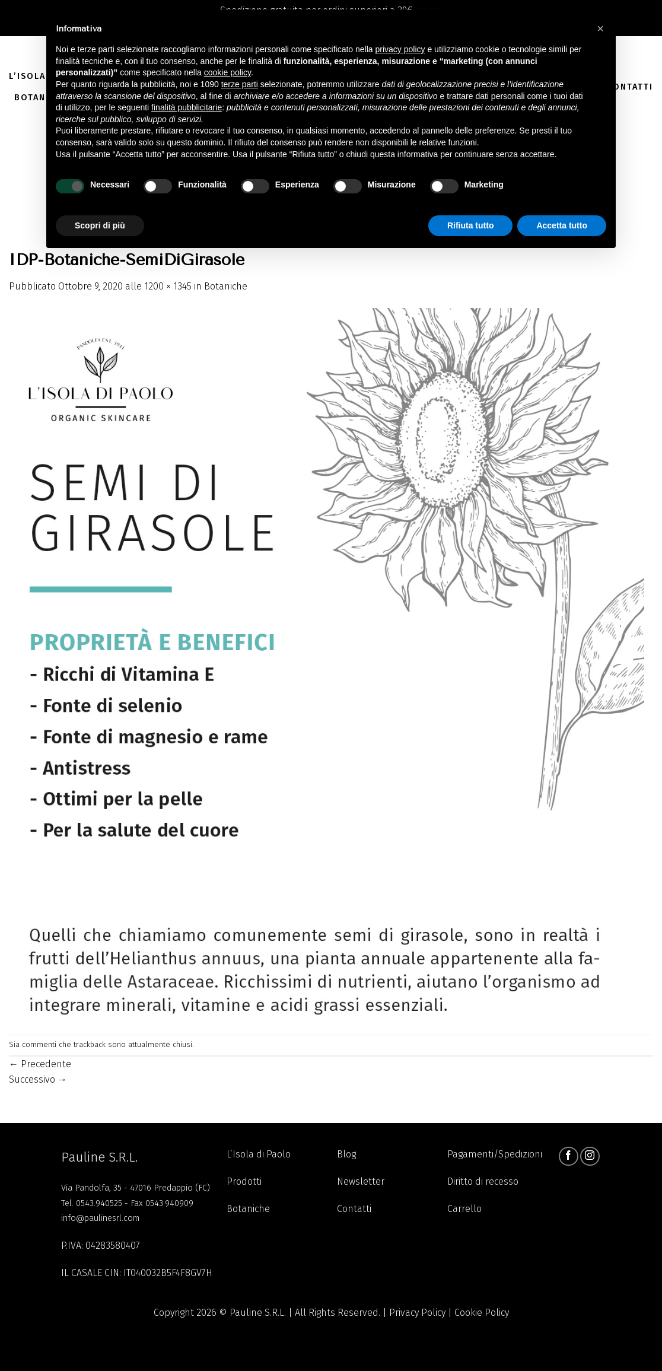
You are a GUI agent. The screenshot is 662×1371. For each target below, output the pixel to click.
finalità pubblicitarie (186, 107)
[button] (600, 28)
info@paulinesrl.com (100, 1218)
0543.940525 (99, 1203)
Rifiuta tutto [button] (470, 225)
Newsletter (360, 1181)
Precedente (40, 1064)
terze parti (239, 84)
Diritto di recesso (482, 1181)
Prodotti (244, 1181)
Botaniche (225, 286)
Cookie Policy (481, 1312)
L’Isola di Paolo (259, 1154)
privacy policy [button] (400, 49)
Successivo (38, 1079)
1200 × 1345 (168, 286)
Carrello (464, 1208)
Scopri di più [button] (100, 225)
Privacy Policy (417, 1312)
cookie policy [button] (227, 72)
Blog (346, 1154)
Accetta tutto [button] (561, 225)
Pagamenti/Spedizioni (494, 1154)
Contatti (630, 87)
